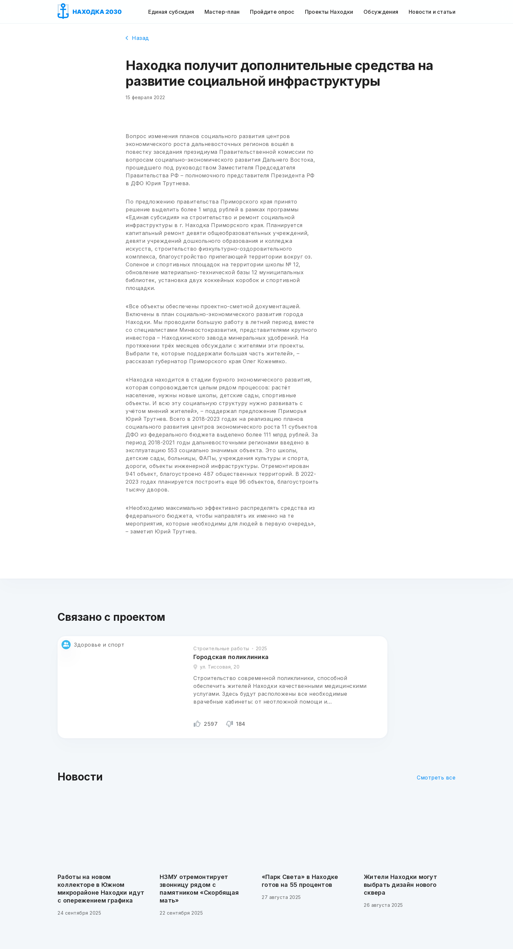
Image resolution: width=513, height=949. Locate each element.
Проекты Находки (329, 12)
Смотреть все (436, 777)
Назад (137, 38)
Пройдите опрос (272, 12)
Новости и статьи (432, 12)
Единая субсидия (171, 12)
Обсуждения (380, 12)
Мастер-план (221, 12)
